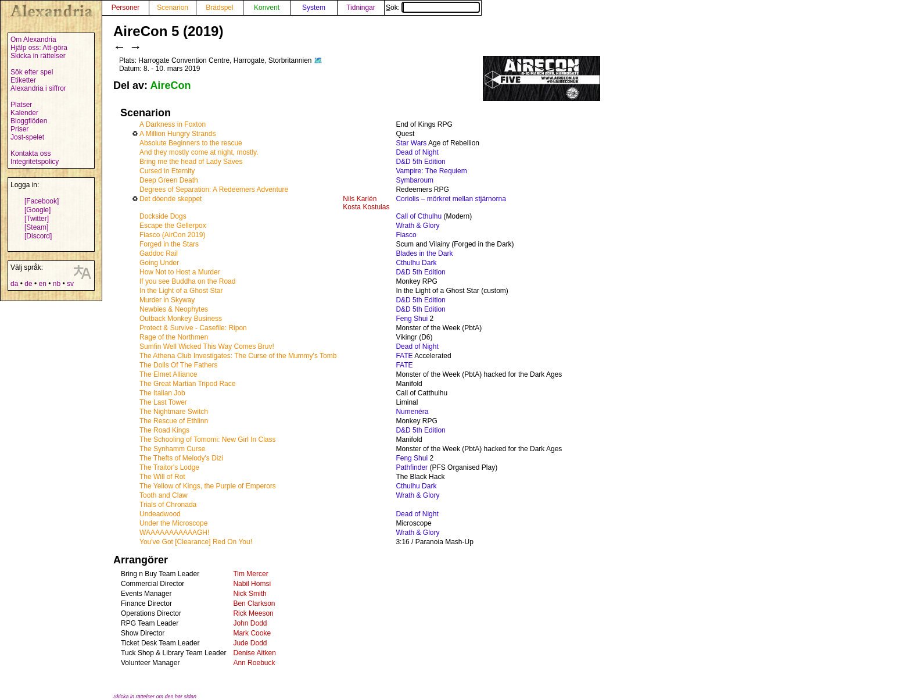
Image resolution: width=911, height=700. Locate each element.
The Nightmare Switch (173, 412)
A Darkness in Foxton (172, 124)
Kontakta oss (30, 153)
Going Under (159, 263)
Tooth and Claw (163, 495)
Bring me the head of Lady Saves (190, 162)
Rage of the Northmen (173, 337)
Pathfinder (412, 467)
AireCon (170, 85)
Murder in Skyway (167, 300)
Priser (19, 129)
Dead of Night (417, 152)
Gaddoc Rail (158, 253)
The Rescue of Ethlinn (173, 421)
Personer (126, 7)
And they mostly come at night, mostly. (199, 152)
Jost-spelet (27, 137)
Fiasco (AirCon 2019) (172, 235)
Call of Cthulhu (419, 216)
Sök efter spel (31, 72)
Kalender (24, 113)
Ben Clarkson (254, 603)
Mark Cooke (252, 633)
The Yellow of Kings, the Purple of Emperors (207, 486)
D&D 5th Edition (420, 162)
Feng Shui (412, 319)
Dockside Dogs (162, 216)
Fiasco (406, 235)
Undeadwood (160, 514)
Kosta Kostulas (366, 207)
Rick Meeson (253, 613)
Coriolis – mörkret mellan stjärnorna (450, 199)
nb (56, 284)
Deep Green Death (168, 180)
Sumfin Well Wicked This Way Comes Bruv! (206, 346)
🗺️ (318, 60)
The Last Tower (163, 402)
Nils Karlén (359, 199)
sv (70, 284)
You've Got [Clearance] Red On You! (195, 542)
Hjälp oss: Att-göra (38, 48)
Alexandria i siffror (38, 88)
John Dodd (250, 623)
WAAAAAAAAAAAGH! (174, 532)
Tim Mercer (250, 574)
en (42, 284)
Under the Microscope (173, 523)
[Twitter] (36, 219)
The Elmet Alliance (168, 374)
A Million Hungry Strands (177, 134)
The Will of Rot (162, 477)
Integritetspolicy (34, 162)
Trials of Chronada (167, 505)
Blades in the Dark (424, 253)
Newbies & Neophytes (173, 309)
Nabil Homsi (252, 584)
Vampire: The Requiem (431, 171)
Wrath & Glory (417, 226)
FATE (404, 356)
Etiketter (23, 80)
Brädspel (219, 7)
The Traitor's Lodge (169, 467)
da (14, 284)
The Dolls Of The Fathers (178, 365)
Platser (21, 105)
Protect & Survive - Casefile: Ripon (193, 328)
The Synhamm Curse (172, 449)
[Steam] (36, 227)
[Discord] (38, 236)
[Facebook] (41, 201)
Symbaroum (414, 180)
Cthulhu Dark (416, 263)
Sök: (433, 7)
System (313, 7)
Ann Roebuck (254, 663)
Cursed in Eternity (167, 171)
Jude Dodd (250, 643)
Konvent (266, 7)
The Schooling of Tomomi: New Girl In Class (207, 439)
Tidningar (360, 7)
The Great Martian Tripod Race (187, 384)
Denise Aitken (254, 653)
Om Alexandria (33, 39)
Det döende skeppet (170, 199)
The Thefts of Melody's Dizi (181, 458)
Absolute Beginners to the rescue (190, 143)
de (28, 284)
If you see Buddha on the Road (187, 281)
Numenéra (412, 412)
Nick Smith (249, 594)
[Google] (37, 210)
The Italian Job (162, 393)
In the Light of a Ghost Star (181, 291)
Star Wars (411, 143)
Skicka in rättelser (38, 56)
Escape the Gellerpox (172, 226)
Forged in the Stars (169, 244)
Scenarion (172, 7)
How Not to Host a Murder (179, 272)
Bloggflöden (28, 121)
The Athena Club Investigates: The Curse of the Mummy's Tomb (237, 356)
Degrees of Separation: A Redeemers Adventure (213, 189)
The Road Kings (164, 430)
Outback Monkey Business (180, 319)
